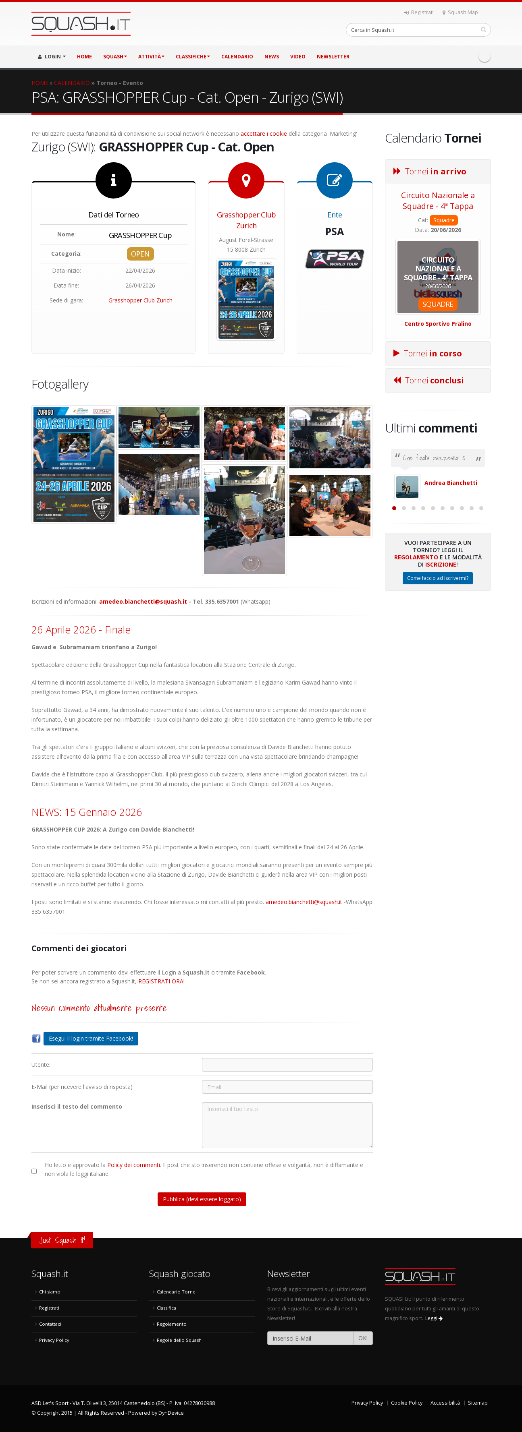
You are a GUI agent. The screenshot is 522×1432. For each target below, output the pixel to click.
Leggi (434, 1318)
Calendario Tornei (177, 1292)
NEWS (271, 56)
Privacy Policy (54, 1340)
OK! (363, 1338)
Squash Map (460, 12)
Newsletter (333, 56)
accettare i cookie (264, 133)
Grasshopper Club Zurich (140, 300)
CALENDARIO (237, 56)
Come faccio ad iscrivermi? (437, 665)
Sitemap (478, 1402)
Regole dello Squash (179, 1340)
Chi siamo (49, 1292)
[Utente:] (287, 1065)
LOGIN (52, 56)
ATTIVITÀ (151, 56)
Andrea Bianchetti (450, 482)
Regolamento (416, 645)
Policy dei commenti (133, 1165)
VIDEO (298, 56)
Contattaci (50, 1324)
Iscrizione (440, 652)
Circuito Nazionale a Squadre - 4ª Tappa (438, 200)
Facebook (484, 56)
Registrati (419, 12)
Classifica (166, 1308)
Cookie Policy (406, 1402)
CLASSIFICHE (193, 56)
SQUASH (115, 56)
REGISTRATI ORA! (161, 981)
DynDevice (171, 1412)
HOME (84, 56)
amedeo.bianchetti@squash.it (143, 601)
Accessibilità (445, 1402)
